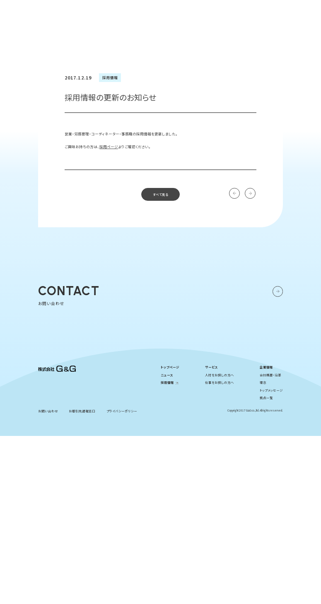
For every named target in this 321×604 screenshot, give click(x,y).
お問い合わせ (288, 9)
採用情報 (253, 9)
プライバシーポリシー (121, 578)
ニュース (167, 542)
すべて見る (160, 281)
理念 (263, 550)
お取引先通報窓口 (82, 578)
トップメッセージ (271, 558)
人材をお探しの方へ (219, 542)
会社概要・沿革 (270, 542)
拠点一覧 (266, 565)
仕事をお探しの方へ (219, 550)
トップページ (170, 535)
